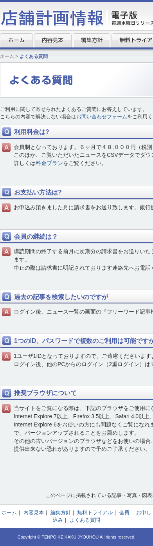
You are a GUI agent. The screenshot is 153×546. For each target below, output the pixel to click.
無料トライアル (95, 512)
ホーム (16, 40)
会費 (124, 512)
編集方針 (91, 40)
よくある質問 (85, 520)
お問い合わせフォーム (101, 117)
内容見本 (53, 40)
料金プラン (49, 163)
